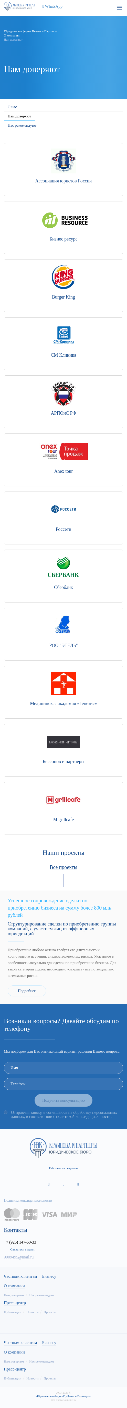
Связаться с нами (22, 1249)
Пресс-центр (15, 1303)
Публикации (12, 1312)
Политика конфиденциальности (28, 1200)
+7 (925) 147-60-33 (20, 1242)
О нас (12, 107)
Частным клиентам (20, 1276)
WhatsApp (51, 6)
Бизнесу (49, 1276)
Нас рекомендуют (22, 125)
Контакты (15, 1230)
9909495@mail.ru (19, 1257)
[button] (59, 880)
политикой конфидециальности (83, 1116)
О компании (14, 1286)
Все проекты (63, 867)
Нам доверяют (19, 116)
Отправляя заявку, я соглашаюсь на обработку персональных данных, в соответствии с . (64, 1114)
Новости (32, 1312)
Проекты (50, 1312)
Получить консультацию (63, 1100)
